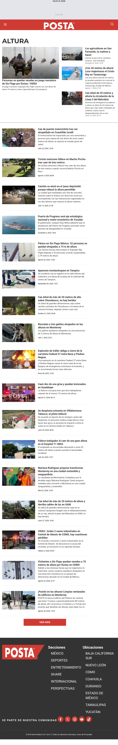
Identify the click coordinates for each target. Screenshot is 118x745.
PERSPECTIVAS (63, 694)
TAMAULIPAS (95, 711)
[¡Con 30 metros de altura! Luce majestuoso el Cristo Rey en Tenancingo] (100, 72)
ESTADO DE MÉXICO (94, 701)
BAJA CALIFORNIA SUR (99, 661)
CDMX (90, 678)
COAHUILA (93, 685)
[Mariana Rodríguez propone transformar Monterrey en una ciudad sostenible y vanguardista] (61, 475)
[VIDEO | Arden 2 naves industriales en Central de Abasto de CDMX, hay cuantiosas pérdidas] (59, 539)
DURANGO (93, 692)
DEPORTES (59, 666)
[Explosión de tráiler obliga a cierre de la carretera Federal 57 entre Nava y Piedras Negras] (61, 357)
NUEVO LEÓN (95, 671)
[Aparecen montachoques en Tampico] (59, 273)
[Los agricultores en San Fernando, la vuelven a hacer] (100, 52)
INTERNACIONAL (64, 687)
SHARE (56, 680)
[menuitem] (66, 659)
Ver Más (44, 628)
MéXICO (57, 659)
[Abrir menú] (5, 24)
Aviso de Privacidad (84, 740)
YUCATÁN (92, 718)
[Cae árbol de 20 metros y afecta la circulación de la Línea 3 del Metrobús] (100, 97)
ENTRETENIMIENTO (66, 673)
